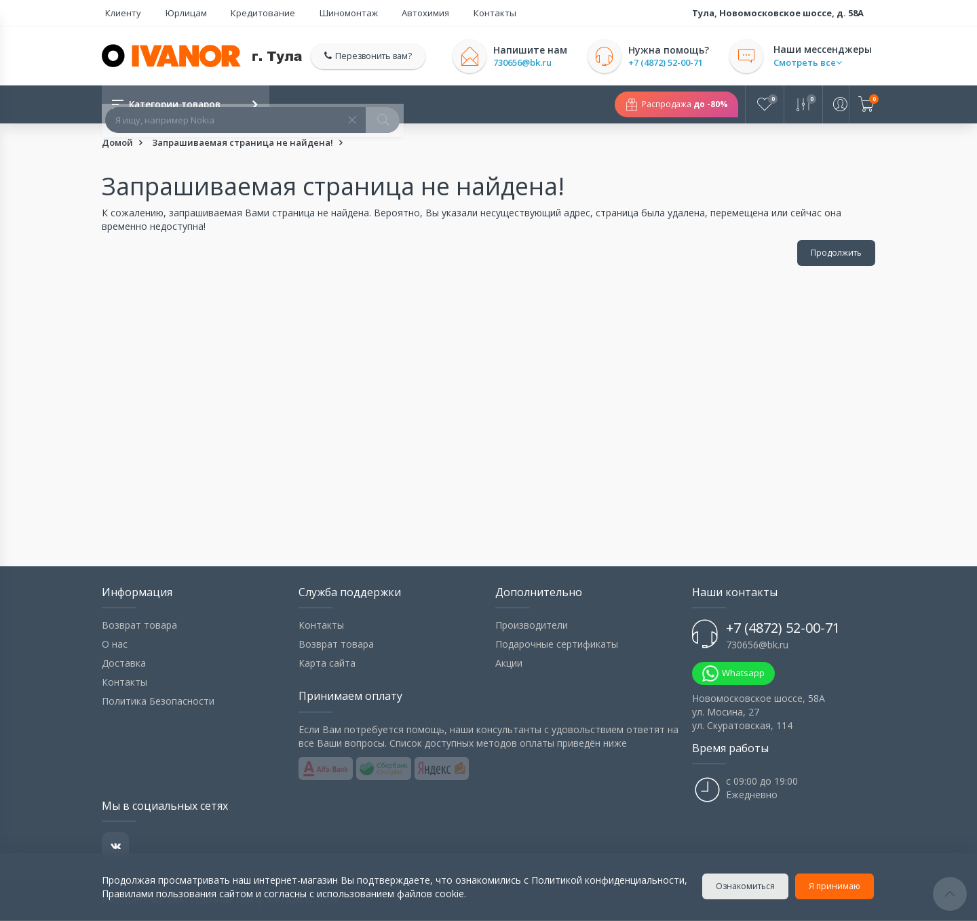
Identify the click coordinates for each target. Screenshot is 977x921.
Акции (508, 663)
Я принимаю (836, 886)
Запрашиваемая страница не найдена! (242, 143)
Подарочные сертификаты (556, 644)
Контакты (438, 13)
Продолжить (836, 253)
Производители (531, 625)
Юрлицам (172, 13)
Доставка (124, 663)
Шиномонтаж (313, 13)
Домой (117, 143)
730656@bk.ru (529, 62)
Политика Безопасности (158, 701)
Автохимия (380, 13)
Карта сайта (327, 663)
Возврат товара (139, 625)
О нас (115, 644)
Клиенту (120, 13)
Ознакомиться (746, 886)
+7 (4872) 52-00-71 (672, 62)
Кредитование (238, 13)
